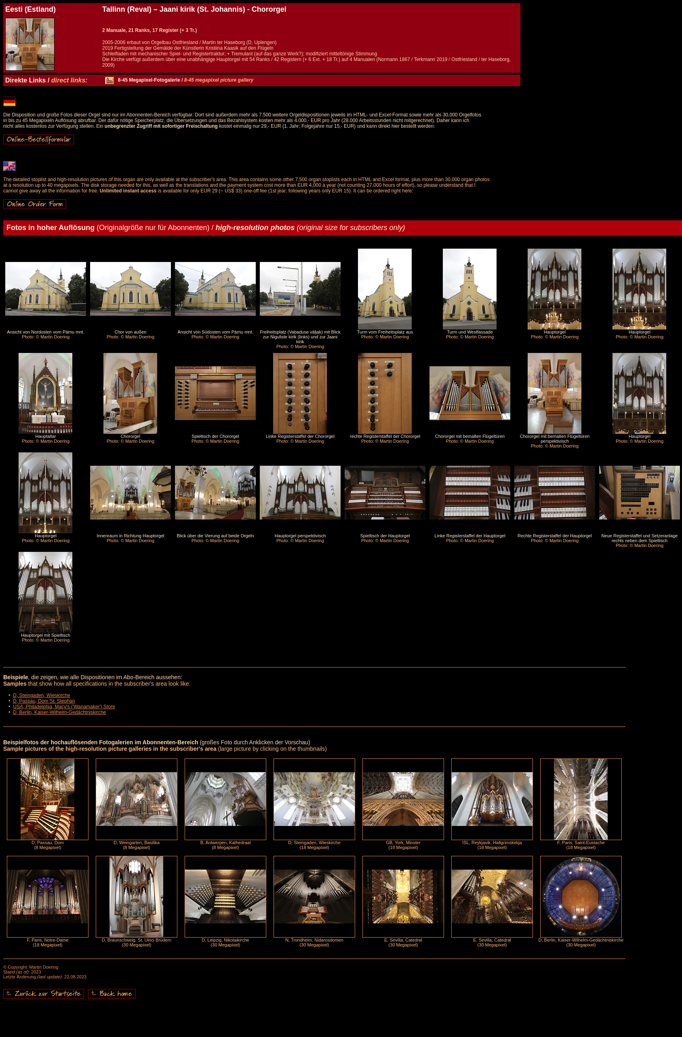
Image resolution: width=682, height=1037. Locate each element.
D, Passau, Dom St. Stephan (44, 701)
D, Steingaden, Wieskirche (41, 695)
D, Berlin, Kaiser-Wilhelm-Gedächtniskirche (59, 712)
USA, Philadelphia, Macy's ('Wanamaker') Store (64, 707)
